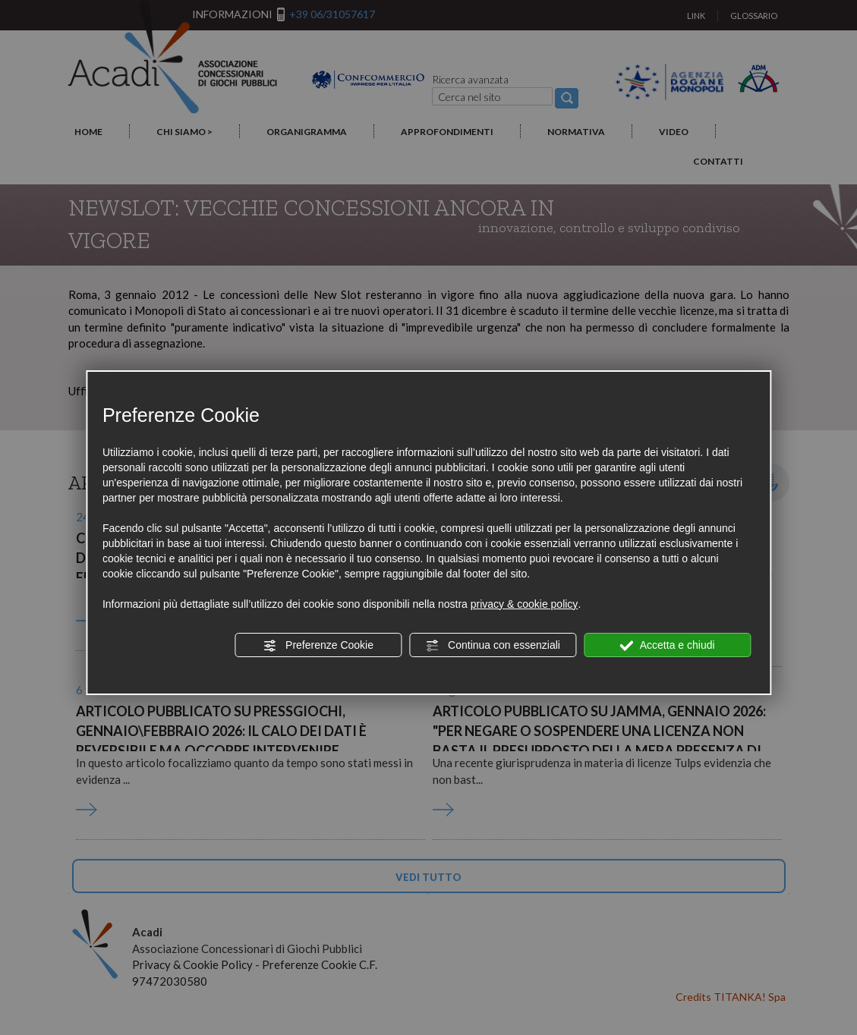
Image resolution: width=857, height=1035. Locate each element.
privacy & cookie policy (524, 604)
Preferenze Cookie (318, 646)
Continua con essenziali (492, 646)
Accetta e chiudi (667, 646)
